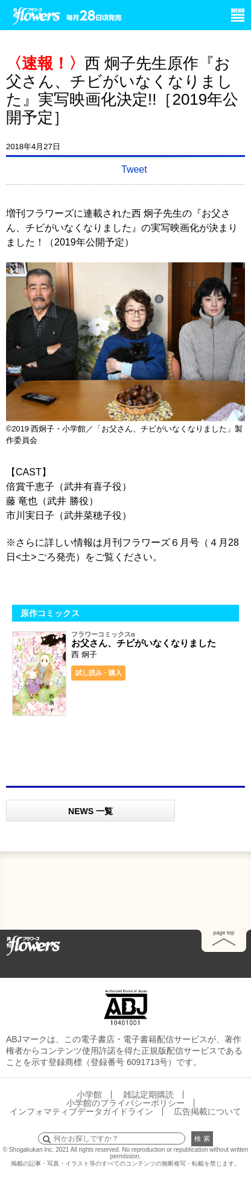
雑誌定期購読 (148, 1094)
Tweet (134, 169)
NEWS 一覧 (90, 811)
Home (33, 945)
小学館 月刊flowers (37, 14)
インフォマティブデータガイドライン (81, 1111)
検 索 (201, 1138)
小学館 (89, 1094)
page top (223, 933)
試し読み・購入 (98, 672)
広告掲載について (207, 1111)
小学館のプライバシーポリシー (125, 1103)
